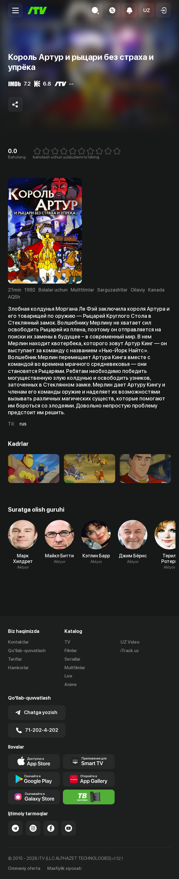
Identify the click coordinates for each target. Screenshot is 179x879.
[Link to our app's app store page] (34, 761)
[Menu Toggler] (15, 10)
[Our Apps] (89, 761)
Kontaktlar (18, 642)
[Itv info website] (89, 796)
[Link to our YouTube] (68, 828)
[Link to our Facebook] (50, 828)
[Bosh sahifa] (37, 10)
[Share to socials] (15, 104)
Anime (70, 684)
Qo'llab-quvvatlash (26, 650)
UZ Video (130, 642)
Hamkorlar (18, 667)
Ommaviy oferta (24, 868)
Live (68, 676)
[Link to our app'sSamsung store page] (34, 796)
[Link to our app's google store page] (34, 779)
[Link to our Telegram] (15, 828)
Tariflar (15, 659)
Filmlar (70, 650)
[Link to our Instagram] (33, 828)
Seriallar (72, 659)
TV (67, 642)
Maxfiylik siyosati (64, 868)
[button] (146, 10)
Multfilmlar (74, 667)
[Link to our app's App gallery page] (89, 779)
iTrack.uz (130, 650)
